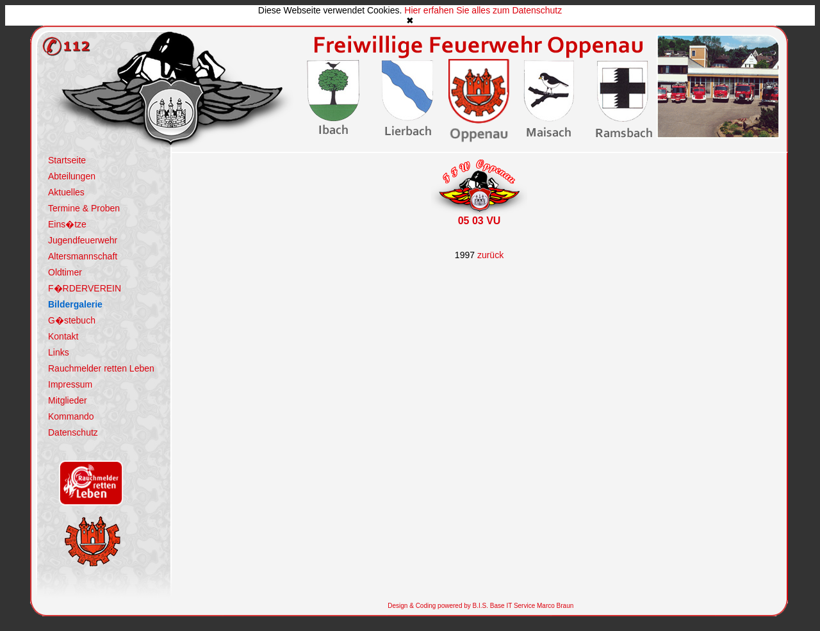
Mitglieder (67, 400)
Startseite (67, 160)
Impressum (70, 384)
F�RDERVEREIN (84, 288)
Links (58, 352)
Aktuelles (66, 192)
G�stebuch (71, 320)
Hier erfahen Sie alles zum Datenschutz (483, 10)
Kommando (71, 416)
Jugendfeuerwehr (82, 240)
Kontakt (63, 336)
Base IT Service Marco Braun (530, 605)
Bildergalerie (75, 304)
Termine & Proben (84, 208)
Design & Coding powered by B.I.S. (438, 605)
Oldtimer (65, 272)
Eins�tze (67, 224)
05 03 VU (479, 220)
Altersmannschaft (82, 256)
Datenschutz (73, 432)
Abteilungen (71, 176)
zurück (490, 255)
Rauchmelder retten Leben (101, 368)
